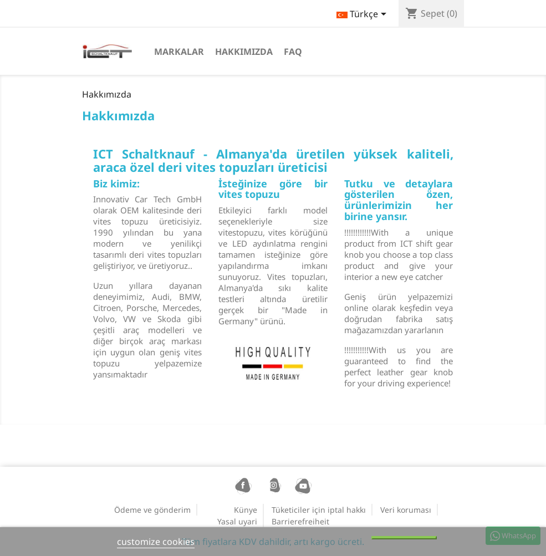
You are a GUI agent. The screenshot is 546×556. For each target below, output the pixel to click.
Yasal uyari (237, 521)
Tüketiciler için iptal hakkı (319, 509)
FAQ (293, 51)
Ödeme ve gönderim (152, 509)
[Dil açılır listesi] (363, 15)
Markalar (179, 51)
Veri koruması (405, 509)
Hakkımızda (244, 51)
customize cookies (156, 541)
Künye (245, 509)
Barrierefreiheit (300, 521)
